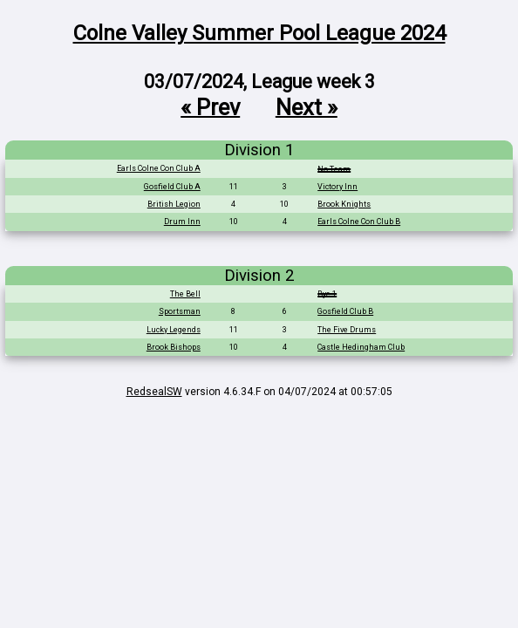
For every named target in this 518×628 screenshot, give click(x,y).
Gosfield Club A (172, 186)
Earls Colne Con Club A (159, 168)
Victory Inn (337, 186)
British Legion (174, 204)
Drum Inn (182, 221)
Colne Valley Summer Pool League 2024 (259, 33)
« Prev (210, 106)
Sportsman (180, 311)
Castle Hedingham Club (361, 347)
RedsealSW (154, 392)
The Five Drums (346, 329)
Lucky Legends (174, 329)
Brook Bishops (174, 347)
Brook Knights (344, 204)
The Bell (185, 294)
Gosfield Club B (345, 311)
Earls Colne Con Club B (358, 221)
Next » (306, 106)
